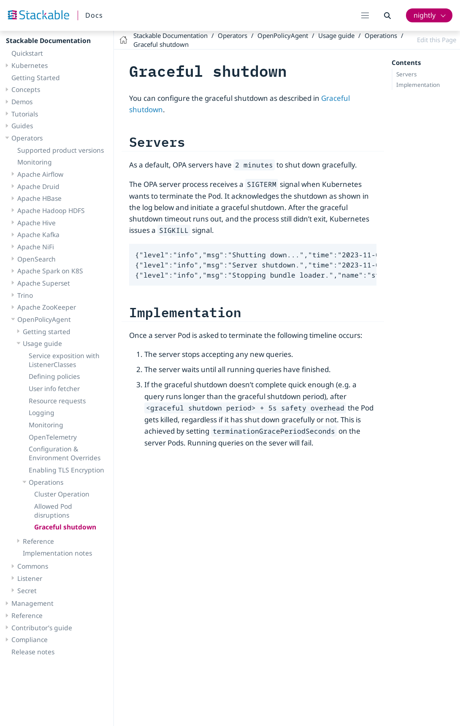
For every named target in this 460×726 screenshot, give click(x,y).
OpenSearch (36, 259)
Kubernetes (29, 65)
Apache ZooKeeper (46, 307)
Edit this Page (436, 39)
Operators (27, 138)
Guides (22, 125)
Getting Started (35, 77)
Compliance (29, 639)
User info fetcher (54, 388)
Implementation (418, 85)
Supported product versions (60, 150)
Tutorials (24, 114)
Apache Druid (38, 186)
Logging (41, 412)
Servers (406, 74)
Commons (32, 566)
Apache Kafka (38, 234)
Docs (94, 15)
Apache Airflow (40, 174)
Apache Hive (36, 222)
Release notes (32, 651)
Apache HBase (39, 198)
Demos (21, 101)
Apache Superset (43, 283)
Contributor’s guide (41, 627)
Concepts (25, 89)
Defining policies (54, 376)
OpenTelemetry (53, 437)
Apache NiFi (35, 246)
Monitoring (34, 162)
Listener (29, 578)
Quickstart (27, 53)
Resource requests (57, 400)
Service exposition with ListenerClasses (64, 360)
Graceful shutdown (65, 527)
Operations (46, 482)
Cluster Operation (61, 494)
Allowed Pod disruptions (53, 511)
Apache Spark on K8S (50, 270)
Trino (25, 295)
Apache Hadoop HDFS (51, 210)
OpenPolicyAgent (44, 319)
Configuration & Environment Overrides (64, 453)
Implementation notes (57, 553)
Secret (27, 590)
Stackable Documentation (48, 40)
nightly (425, 15)
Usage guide (42, 343)
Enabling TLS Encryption (66, 470)
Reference (38, 541)
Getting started (46, 331)
